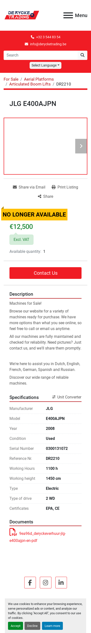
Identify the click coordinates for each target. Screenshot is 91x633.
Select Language (44, 65)
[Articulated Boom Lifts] (30, 84)
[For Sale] (11, 79)
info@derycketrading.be (48, 44)
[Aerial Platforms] (39, 79)
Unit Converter (66, 397)
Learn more (52, 626)
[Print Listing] (65, 187)
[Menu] (68, 15)
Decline (32, 626)
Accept (15, 626)
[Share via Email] (29, 187)
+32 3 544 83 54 (48, 37)
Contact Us (46, 273)
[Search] (41, 55)
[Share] (45, 196)
